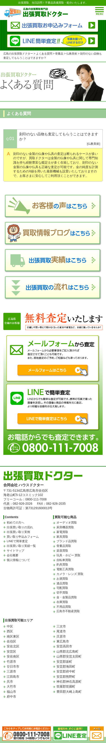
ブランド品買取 (66, 541)
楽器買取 (62, 550)
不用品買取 (63, 606)
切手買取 (62, 592)
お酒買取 (62, 578)
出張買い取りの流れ (20, 527)
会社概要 (12, 555)
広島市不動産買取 (68, 611)
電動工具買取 (65, 569)
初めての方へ (15, 522)
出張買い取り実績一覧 (21, 546)
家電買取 (62, 532)
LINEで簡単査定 (17, 541)
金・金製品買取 (66, 597)
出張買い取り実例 (18, 532)
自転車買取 (63, 560)
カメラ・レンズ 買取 (70, 574)
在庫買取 (62, 602)
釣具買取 (62, 564)
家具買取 (62, 536)
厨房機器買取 (65, 527)
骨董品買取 (63, 546)
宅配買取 (62, 588)
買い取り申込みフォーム (23, 536)
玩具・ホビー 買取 (68, 555)
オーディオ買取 (66, 522)
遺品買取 (62, 583)
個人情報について (18, 560)
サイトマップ (15, 550)
